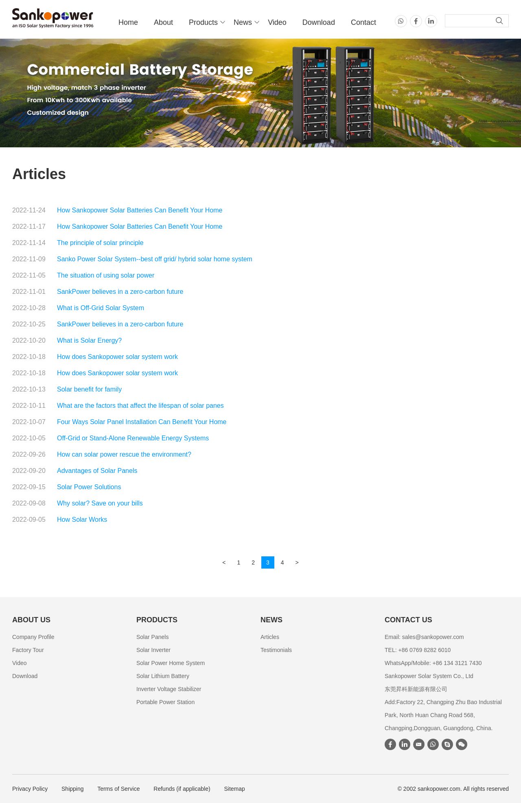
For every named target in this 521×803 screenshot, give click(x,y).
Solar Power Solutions (89, 487)
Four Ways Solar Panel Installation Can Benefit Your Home (142, 421)
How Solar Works (82, 519)
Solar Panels (152, 637)
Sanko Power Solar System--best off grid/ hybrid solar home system (154, 259)
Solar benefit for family (89, 389)
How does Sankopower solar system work (117, 356)
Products (203, 22)
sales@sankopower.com (433, 637)
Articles (269, 637)
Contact (363, 22)
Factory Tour (28, 650)
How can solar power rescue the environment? (124, 454)
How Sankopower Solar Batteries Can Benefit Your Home (139, 210)
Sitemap (234, 788)
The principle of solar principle (100, 242)
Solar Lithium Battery (162, 676)
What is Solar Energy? (89, 340)
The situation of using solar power (105, 275)
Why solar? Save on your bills (100, 503)
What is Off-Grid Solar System (100, 307)
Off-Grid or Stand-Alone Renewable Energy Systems (133, 438)
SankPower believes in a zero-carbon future (120, 291)
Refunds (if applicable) (181, 788)
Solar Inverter (153, 650)
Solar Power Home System (170, 663)
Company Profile (33, 637)
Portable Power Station (165, 702)
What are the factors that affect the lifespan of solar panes (140, 405)
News (243, 22)
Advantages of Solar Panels (97, 470)
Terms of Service (118, 788)
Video (277, 22)
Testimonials (276, 650)
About (163, 22)
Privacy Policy (30, 788)
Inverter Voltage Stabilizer (168, 689)
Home (128, 22)
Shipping (72, 788)
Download (318, 22)
